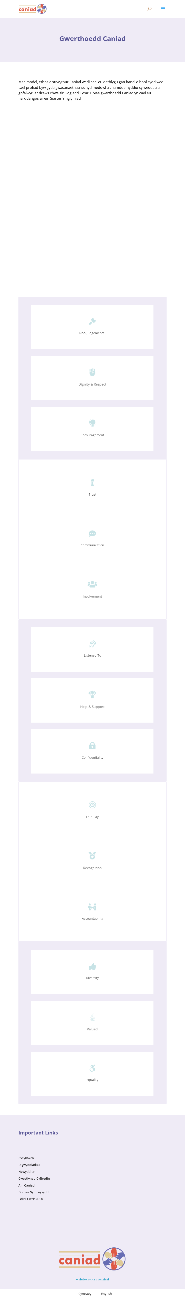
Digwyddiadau (29, 1165)
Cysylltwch (26, 1158)
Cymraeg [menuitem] (85, 1293)
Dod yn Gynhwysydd (33, 1192)
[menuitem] (82, 1294)
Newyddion (26, 1171)
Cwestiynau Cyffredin (34, 1178)
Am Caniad (26, 1185)
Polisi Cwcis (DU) (30, 1199)
